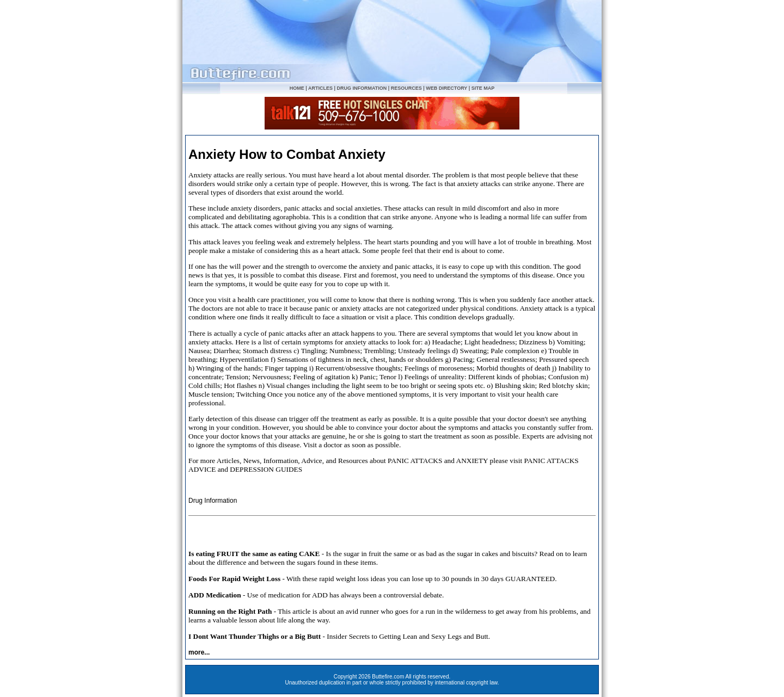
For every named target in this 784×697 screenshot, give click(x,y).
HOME (297, 88)
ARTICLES (320, 88)
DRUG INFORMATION (361, 88)
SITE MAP (483, 88)
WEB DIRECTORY (446, 88)
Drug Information (212, 500)
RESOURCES (406, 88)
